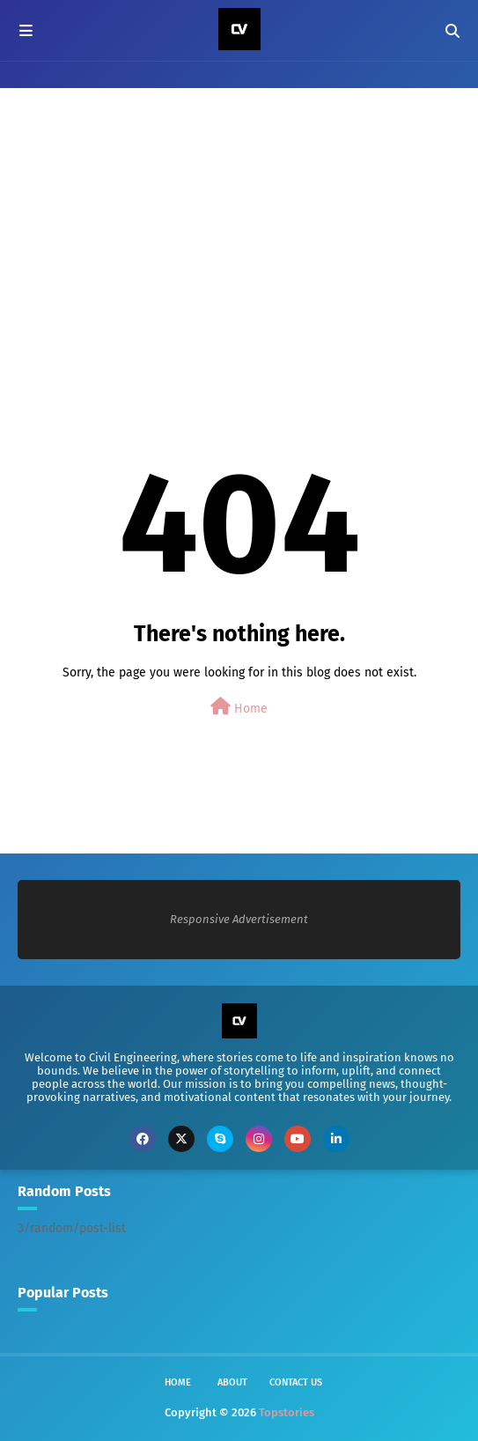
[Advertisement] (239, 233)
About (232, 1382)
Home (239, 707)
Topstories (286, 1412)
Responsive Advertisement (239, 919)
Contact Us (295, 1382)
